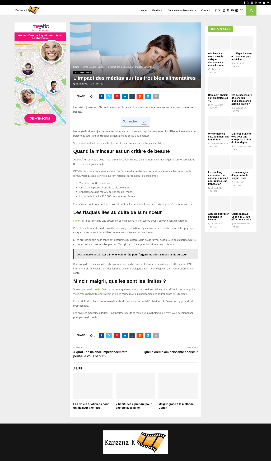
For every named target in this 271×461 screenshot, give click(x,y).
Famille (156, 10)
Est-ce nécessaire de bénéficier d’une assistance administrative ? (241, 99)
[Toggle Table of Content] (142, 122)
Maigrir (77, 220)
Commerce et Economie (180, 10)
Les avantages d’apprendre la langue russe (239, 175)
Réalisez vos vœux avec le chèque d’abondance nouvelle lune (215, 59)
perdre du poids (91, 289)
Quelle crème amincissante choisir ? (171, 352)
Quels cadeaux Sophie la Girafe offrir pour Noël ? (241, 216)
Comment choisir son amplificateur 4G (218, 98)
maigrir (110, 182)
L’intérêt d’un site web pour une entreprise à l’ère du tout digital (241, 138)
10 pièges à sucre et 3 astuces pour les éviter (241, 56)
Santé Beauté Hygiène (82, 72)
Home (144, 10)
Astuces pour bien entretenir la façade (218, 216)
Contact (205, 10)
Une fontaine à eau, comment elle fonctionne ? (218, 136)
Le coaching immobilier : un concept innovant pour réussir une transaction (218, 178)
